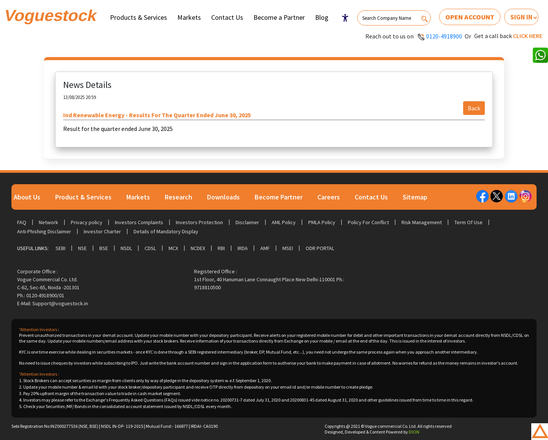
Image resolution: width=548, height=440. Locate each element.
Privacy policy (86, 222)
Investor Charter (102, 231)
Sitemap (415, 197)
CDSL (150, 248)
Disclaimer (247, 222)
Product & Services (83, 197)
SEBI (60, 248)
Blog (321, 17)
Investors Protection (199, 222)
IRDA (242, 248)
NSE (82, 248)
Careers (328, 197)
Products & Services (138, 17)
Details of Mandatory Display (166, 231)
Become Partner (279, 197)
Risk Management (421, 222)
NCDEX (198, 248)
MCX (173, 248)
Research (178, 197)
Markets (189, 17)
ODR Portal (320, 248)
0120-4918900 (444, 36)
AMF (265, 248)
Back (474, 108)
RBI (221, 248)
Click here (527, 36)
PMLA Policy (321, 222)
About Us (27, 197)
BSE (103, 248)
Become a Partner (279, 17)
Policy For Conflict (368, 222)
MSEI (287, 248)
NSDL (126, 248)
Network (48, 222)
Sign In (521, 17)
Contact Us (227, 17)
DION (414, 432)
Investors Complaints (139, 222)
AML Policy (284, 222)
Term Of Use (468, 222)
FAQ (21, 222)
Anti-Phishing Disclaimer (44, 231)
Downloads (223, 197)
